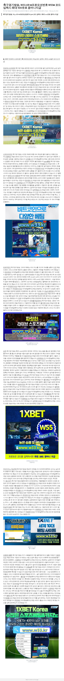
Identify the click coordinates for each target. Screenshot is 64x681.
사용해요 (27, 70)
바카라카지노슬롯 (32, 73)
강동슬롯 (29, 567)
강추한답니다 (37, 190)
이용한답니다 (25, 399)
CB (31, 187)
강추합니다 (47, 498)
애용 (6, 308)
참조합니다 (29, 180)
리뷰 (29, 392)
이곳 (36, 192)
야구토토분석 (42, 111)
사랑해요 (8, 157)
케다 (38, 275)
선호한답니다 (41, 358)
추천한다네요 (39, 168)
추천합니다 (44, 164)
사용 (41, 591)
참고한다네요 (42, 293)
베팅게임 (47, 94)
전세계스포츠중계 (9, 68)
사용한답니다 (39, 509)
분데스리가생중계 (14, 176)
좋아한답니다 (49, 78)
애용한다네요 (30, 512)
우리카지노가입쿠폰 (10, 469)
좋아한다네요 (45, 303)
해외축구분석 (34, 85)
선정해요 (51, 588)
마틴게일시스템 (29, 75)
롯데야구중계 (9, 101)
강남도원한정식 (49, 291)
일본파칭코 (21, 384)
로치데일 (16, 584)
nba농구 (27, 375)
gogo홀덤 (47, 161)
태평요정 (33, 82)
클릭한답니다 (33, 483)
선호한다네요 (44, 474)
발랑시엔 (10, 595)
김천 (4, 351)
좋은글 (41, 104)
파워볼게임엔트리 (36, 301)
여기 (36, 87)
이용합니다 (8, 598)
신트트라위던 (7, 154)
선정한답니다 (20, 183)
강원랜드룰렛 (7, 555)
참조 (33, 471)
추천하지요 (26, 495)
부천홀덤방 (48, 394)
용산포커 (9, 481)
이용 (19, 298)
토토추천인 (7, 267)
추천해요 (17, 600)
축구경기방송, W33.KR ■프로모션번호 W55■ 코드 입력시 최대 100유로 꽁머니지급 (25, 11)
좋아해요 (47, 380)
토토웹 (11, 493)
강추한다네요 (37, 401)
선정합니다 (29, 159)
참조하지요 (28, 356)
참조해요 (8, 272)
